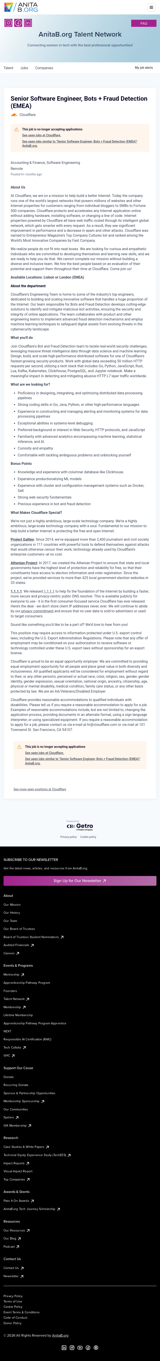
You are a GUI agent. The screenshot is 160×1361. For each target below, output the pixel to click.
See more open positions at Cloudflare (40, 789)
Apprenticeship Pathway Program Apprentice (35, 1023)
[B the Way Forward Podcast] (96, 1347)
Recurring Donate (16, 1085)
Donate (9, 1077)
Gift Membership (18, 1125)
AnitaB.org (60, 1335)
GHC (9, 1055)
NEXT (8, 1031)
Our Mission (12, 904)
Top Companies (17, 1179)
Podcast (12, 1246)
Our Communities (16, 1109)
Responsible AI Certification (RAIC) (27, 1039)
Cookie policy (88, 837)
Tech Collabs (15, 1047)
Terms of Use (13, 1301)
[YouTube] (80, 1347)
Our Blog (12, 1238)
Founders (10, 991)
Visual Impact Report (18, 1171)
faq (143, 23)
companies (44, 68)
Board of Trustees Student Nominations (34, 937)
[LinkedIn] (28, 23)
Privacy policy (68, 837)
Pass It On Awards (19, 1200)
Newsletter (14, 1276)
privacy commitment (37, 611)
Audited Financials (19, 945)
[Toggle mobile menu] (151, 7)
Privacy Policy (13, 1296)
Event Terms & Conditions (22, 1312)
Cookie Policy (13, 1306)
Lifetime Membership (18, 1015)
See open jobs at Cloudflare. (41, 135)
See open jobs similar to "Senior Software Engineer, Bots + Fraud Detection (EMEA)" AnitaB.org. (79, 144)
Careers (12, 953)
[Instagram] (8, 23)
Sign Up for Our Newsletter (80, 880)
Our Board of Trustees (19, 929)
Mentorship (14, 974)
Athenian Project (24, 563)
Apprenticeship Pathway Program (27, 982)
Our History (12, 912)
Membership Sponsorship (24, 1101)
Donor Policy (12, 1323)
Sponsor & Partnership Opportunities (30, 1093)
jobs (24, 68)
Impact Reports (17, 1163)
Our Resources (17, 1230)
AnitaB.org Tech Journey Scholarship (32, 1209)
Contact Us (14, 1268)
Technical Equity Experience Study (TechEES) (37, 1155)
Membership (15, 1007)
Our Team (10, 921)
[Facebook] (18, 23)
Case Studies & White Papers (27, 1147)
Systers (11, 1117)
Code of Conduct (15, 1317)
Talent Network (17, 999)
